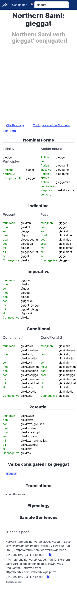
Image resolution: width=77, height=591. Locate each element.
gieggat (11, 473)
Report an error (13, 582)
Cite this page (15, 125)
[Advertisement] (38, 82)
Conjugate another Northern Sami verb (36, 128)
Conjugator (19, 5)
